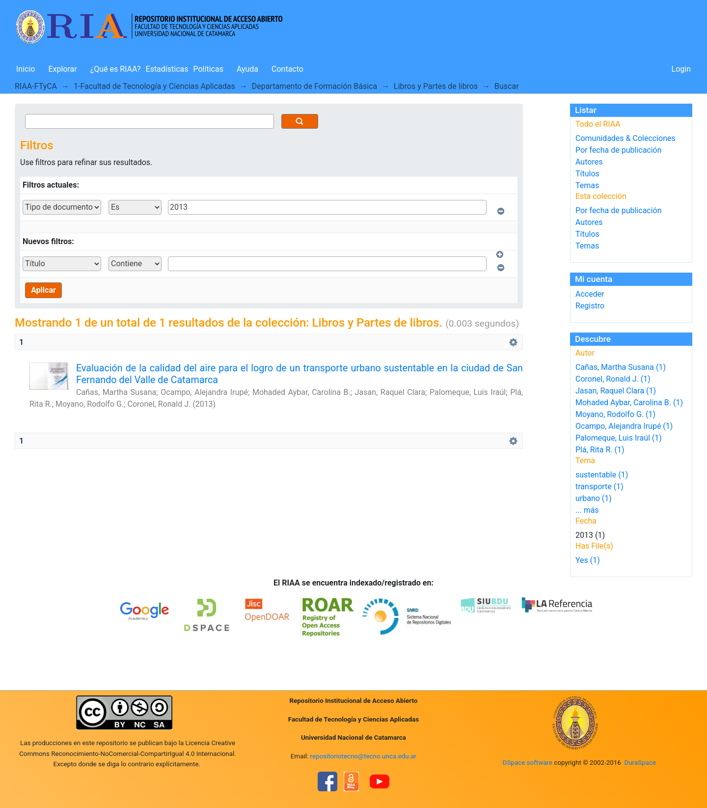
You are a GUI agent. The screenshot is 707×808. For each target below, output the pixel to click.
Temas (587, 185)
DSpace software (527, 762)
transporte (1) (599, 486)
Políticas (208, 69)
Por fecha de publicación (618, 150)
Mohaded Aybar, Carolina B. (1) (629, 402)
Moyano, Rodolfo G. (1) (615, 414)
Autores (588, 162)
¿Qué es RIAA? (115, 69)
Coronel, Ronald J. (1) (613, 379)
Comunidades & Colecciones (625, 138)
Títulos (587, 173)
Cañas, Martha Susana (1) (620, 367)
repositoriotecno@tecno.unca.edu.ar (363, 756)
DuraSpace (640, 762)
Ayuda (247, 69)
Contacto (287, 69)
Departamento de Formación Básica (314, 86)
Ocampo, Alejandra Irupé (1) (624, 426)
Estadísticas (167, 69)
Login (681, 69)
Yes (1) (587, 560)
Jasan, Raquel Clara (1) (615, 390)
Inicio (25, 69)
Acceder (589, 294)
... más (587, 510)
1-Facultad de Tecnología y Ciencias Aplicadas (154, 86)
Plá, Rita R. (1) (600, 449)
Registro (589, 305)
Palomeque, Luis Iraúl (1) (618, 438)
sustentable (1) (601, 474)
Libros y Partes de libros (436, 86)
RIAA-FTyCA (36, 86)
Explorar (62, 69)
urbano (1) (593, 498)
